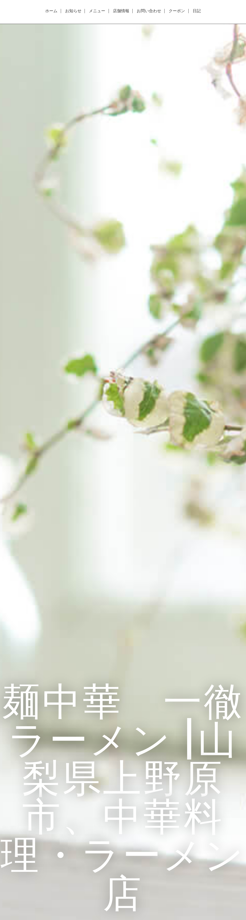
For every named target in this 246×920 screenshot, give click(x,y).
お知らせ (73, 11)
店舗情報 (121, 11)
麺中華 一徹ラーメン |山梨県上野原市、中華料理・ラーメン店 (123, 796)
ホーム (51, 11)
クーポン (177, 11)
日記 (197, 11)
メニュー (97, 11)
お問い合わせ (149, 11)
